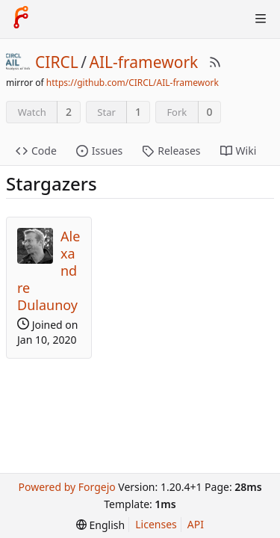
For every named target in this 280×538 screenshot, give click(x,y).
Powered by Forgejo (66, 487)
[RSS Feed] (215, 62)
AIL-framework (144, 62)
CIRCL (56, 62)
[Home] (21, 18)
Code (36, 150)
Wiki (238, 150)
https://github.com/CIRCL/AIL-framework (132, 82)
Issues (99, 150)
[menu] (100, 525)
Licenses (156, 524)
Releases (171, 150)
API (195, 524)
